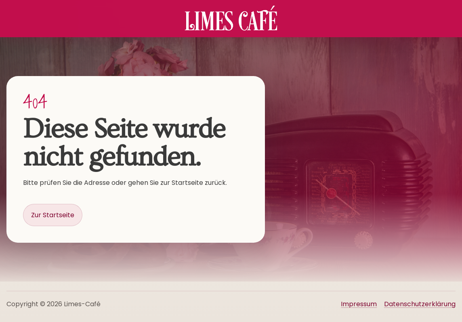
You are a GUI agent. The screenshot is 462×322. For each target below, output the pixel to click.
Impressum (359, 304)
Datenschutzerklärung (420, 304)
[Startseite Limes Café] (231, 19)
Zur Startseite (52, 215)
